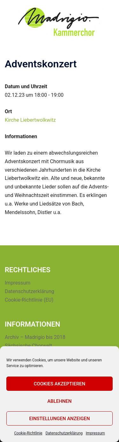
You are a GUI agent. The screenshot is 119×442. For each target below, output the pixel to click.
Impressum (95, 433)
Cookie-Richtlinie (28, 433)
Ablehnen (59, 401)
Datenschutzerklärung (64, 433)
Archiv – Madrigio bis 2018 (35, 337)
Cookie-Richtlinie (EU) (29, 300)
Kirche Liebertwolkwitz (30, 120)
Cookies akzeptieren (59, 384)
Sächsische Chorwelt (28, 346)
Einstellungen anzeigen (59, 418)
